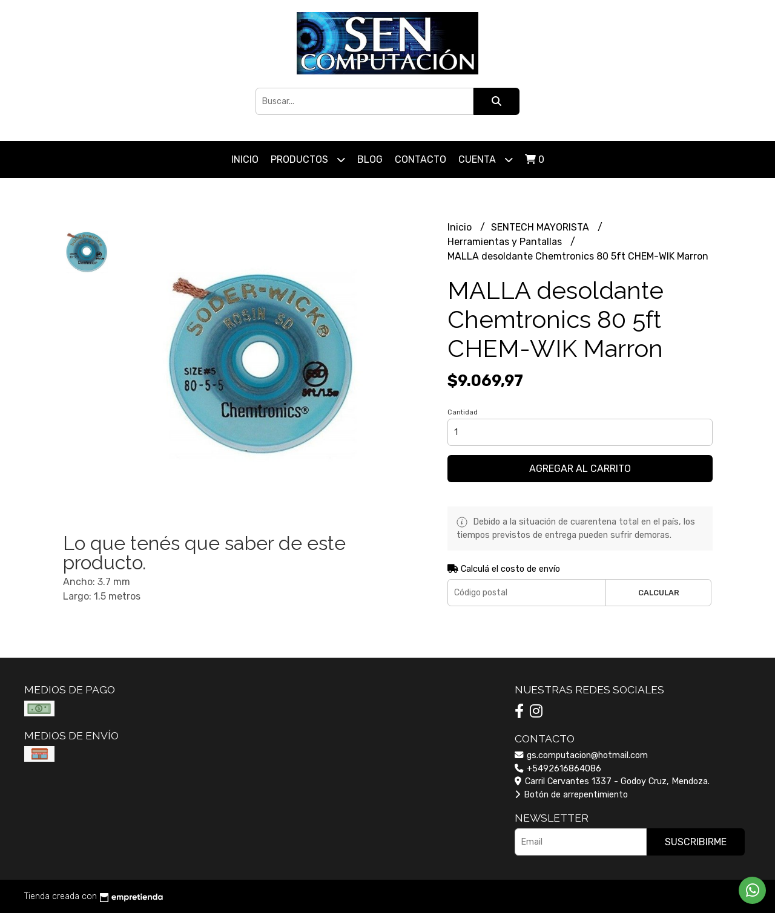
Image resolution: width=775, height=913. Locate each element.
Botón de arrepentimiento (571, 795)
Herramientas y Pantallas (505, 241)
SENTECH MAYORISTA (541, 227)
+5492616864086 (558, 769)
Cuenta (485, 159)
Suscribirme (696, 842)
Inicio (245, 159)
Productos (308, 159)
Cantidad (462, 412)
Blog (370, 159)
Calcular (658, 592)
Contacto (420, 159)
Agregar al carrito (580, 468)
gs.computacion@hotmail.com (581, 755)
